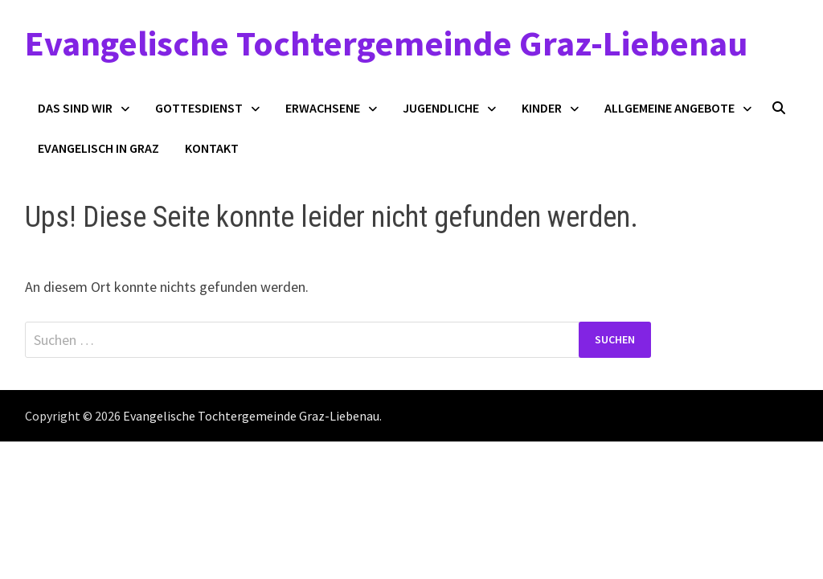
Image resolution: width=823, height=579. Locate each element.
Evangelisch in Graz (98, 148)
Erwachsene (322, 108)
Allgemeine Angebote (669, 108)
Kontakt (212, 148)
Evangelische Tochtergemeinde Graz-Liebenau (386, 43)
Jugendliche (441, 108)
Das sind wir (75, 108)
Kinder (542, 108)
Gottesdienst (199, 108)
